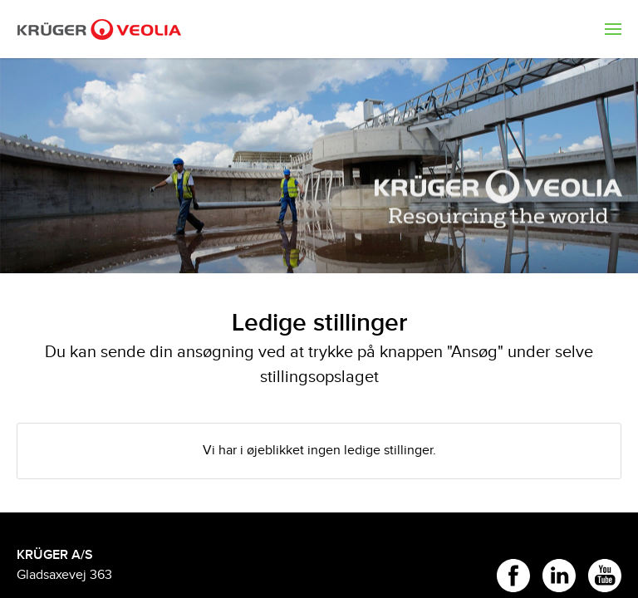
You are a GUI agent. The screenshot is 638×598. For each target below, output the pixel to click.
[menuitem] (613, 29)
